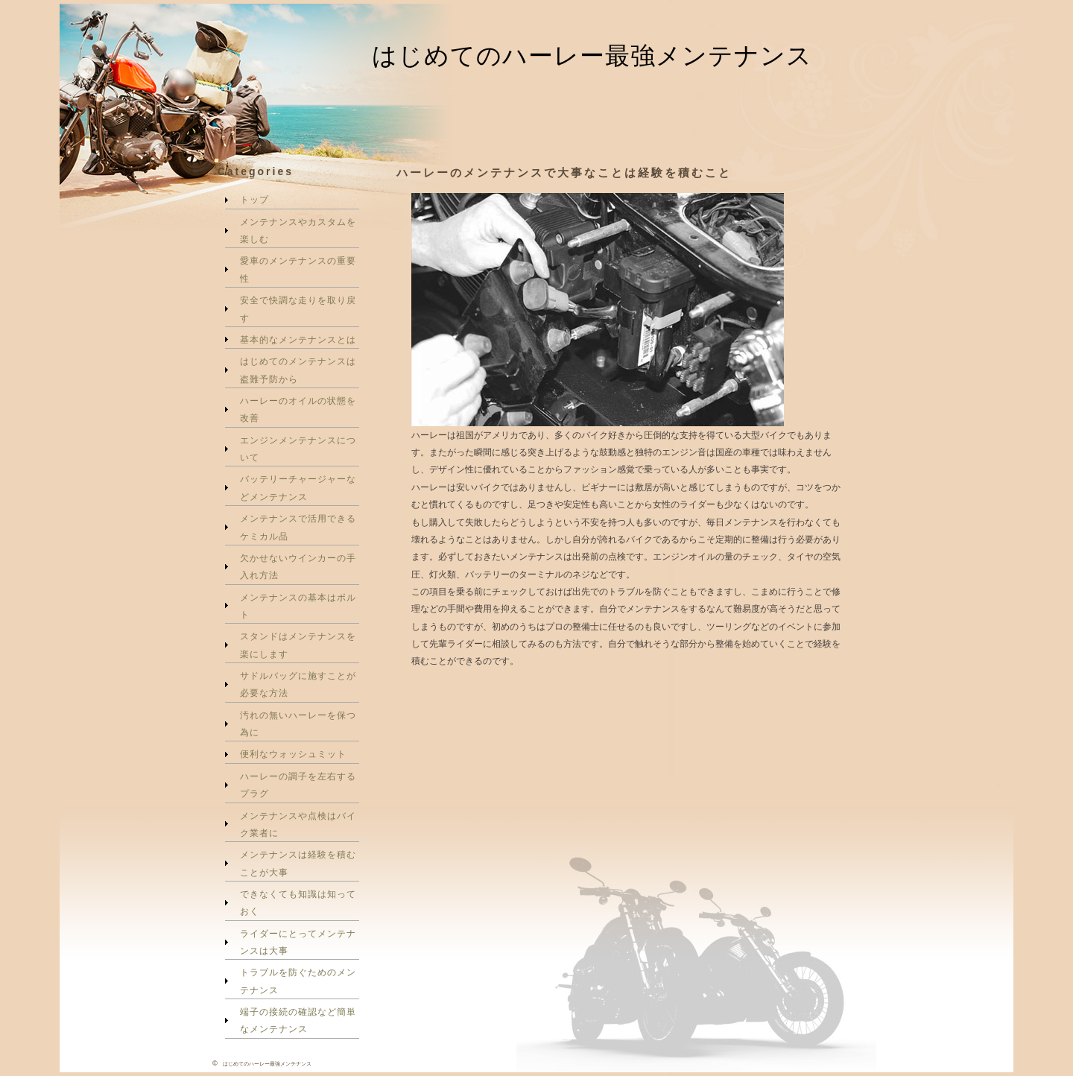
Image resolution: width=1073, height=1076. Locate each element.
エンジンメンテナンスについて (298, 448)
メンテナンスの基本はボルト (298, 605)
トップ (254, 199)
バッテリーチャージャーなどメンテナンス (298, 487)
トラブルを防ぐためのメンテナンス (298, 980)
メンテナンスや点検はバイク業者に (298, 824)
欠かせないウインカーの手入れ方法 (298, 566)
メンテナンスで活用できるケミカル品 (298, 526)
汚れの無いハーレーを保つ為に (298, 723)
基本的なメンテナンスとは (298, 339)
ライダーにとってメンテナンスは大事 (298, 941)
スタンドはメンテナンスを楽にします (298, 644)
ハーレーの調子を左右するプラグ (298, 784)
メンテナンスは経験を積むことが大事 (298, 862)
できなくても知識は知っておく (298, 902)
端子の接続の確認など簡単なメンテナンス (298, 1020)
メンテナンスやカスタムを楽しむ (298, 230)
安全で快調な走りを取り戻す (298, 308)
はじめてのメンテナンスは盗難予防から (298, 369)
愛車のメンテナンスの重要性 (298, 269)
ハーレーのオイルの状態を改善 (298, 409)
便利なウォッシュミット (293, 754)
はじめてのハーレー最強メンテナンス (592, 55)
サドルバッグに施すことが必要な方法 (298, 684)
